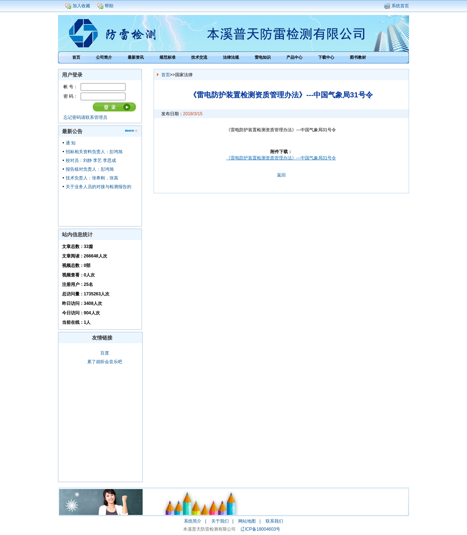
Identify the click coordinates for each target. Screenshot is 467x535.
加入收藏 (81, 5)
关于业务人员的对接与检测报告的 (98, 186)
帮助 (109, 5)
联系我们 (274, 521)
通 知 (71, 143)
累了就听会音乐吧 (104, 361)
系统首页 (400, 5)
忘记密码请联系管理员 (85, 117)
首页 (165, 74)
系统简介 (192, 521)
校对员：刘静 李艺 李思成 (91, 160)
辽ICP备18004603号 (260, 529)
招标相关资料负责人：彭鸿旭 (94, 151)
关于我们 (220, 521)
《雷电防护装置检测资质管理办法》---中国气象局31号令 (281, 157)
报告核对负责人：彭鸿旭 (90, 169)
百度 (104, 353)
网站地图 (247, 521)
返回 (281, 175)
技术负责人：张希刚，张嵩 (92, 178)
